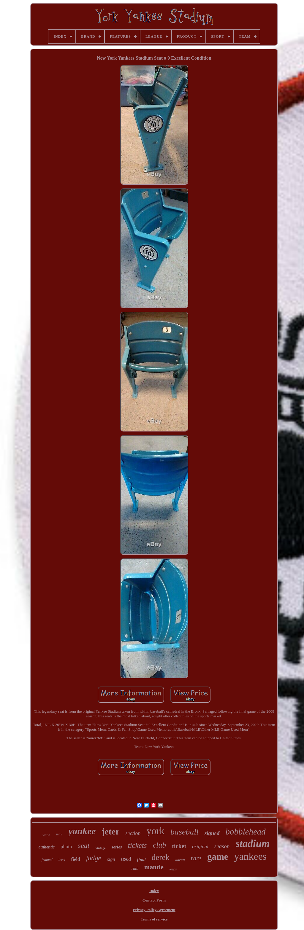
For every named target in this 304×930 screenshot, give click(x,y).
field (75, 859)
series (117, 847)
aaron (180, 859)
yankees (250, 856)
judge (93, 858)
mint (59, 834)
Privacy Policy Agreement (154, 909)
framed (47, 859)
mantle (154, 867)
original (200, 846)
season (222, 846)
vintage (100, 848)
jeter (111, 831)
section (132, 833)
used (126, 859)
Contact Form (154, 900)
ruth (135, 868)
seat (84, 845)
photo (66, 846)
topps (173, 869)
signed (212, 833)
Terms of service (154, 919)
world (46, 835)
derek (161, 857)
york (155, 831)
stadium (253, 843)
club (159, 845)
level (61, 860)
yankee (82, 831)
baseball (184, 831)
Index (154, 890)
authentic (47, 847)
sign (111, 859)
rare (196, 858)
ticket (179, 846)
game (217, 856)
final (141, 859)
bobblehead (246, 831)
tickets (137, 845)
